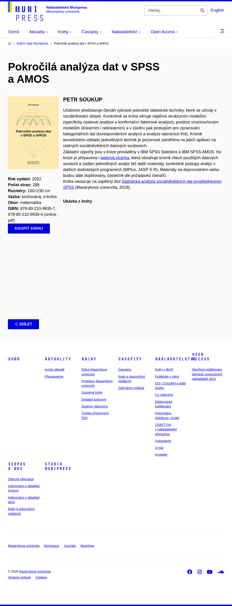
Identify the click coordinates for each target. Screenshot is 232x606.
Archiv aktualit (54, 369)
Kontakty (161, 454)
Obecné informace (21, 479)
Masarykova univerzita (23, 546)
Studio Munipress (58, 466)
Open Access (201, 357)
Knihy (89, 359)
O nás (159, 448)
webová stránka (115, 158)
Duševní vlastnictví (95, 406)
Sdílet (23, 324)
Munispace (51, 546)
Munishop (87, 546)
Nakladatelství (175, 359)
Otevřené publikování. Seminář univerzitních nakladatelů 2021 (207, 374)
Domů (14, 359)
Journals (70, 546)
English (217, 10)
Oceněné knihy (92, 392)
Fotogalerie (163, 441)
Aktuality (58, 359)
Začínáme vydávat (131, 388)
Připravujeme (54, 376)
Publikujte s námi (167, 376)
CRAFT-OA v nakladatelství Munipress (166, 429)
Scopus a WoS (17, 466)
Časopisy (130, 359)
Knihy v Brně (164, 369)
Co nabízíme (164, 395)
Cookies (41, 577)
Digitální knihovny (94, 399)
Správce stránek (19, 577)
